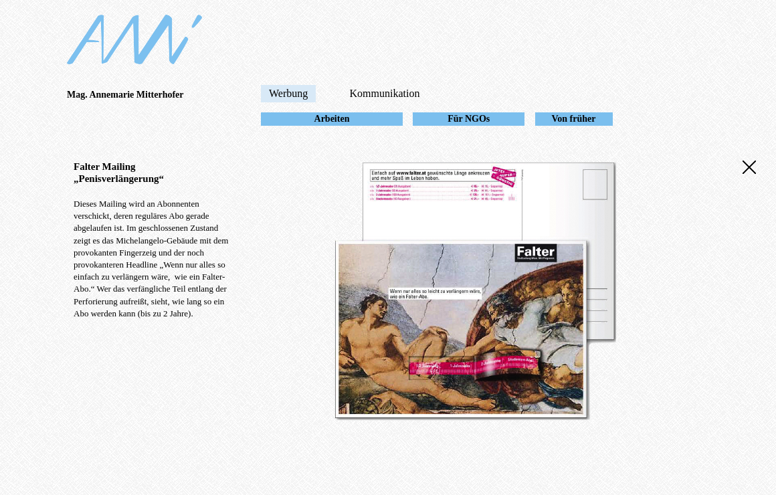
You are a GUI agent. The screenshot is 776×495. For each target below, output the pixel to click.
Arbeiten (332, 119)
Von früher (574, 119)
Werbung (288, 93)
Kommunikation (385, 93)
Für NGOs (469, 119)
